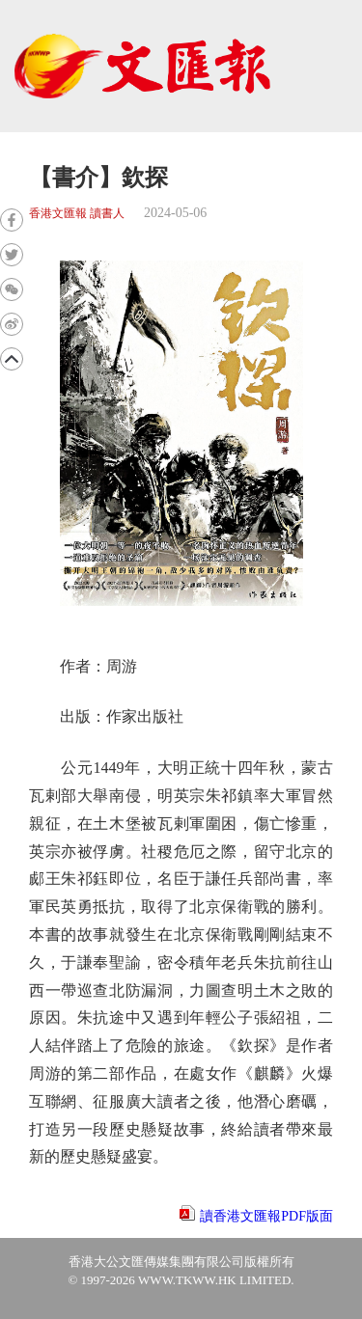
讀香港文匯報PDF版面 (266, 1216)
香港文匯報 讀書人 (77, 213)
